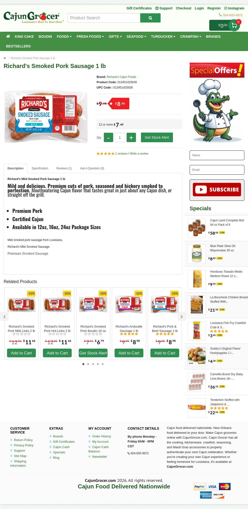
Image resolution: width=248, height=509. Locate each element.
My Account (98, 441)
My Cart (234, 25)
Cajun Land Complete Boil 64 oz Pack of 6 (227, 222)
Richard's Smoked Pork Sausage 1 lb (33, 58)
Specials (57, 452)
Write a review (139, 153)
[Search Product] (150, 17)
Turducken (163, 36)
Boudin (45, 36)
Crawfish (190, 36)
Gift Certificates (139, 8)
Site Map (18, 456)
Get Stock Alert (157, 137)
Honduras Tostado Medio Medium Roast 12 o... (226, 274)
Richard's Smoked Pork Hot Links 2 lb (57, 329)
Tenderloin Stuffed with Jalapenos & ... (225, 402)
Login (199, 8)
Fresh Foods (90, 36)
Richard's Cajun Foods (121, 77)
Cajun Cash (59, 447)
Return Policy (21, 440)
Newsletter (97, 456)
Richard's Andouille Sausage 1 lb (129, 329)
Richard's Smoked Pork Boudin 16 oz (93, 329)
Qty (99, 137)
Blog (54, 457)
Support (17, 450)
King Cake (24, 36)
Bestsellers (18, 46)
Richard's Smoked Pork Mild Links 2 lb (21, 329)
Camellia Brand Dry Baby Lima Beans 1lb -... (226, 376)
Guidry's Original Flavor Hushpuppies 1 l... (225, 351)
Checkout (183, 8)
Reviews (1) (64, 168)
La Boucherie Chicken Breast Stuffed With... (229, 299)
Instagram (234, 8)
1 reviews (121, 153)
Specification (40, 168)
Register (214, 8)
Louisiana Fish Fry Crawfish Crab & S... (228, 325)
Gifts (115, 36)
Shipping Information (18, 463)
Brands (213, 36)
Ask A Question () (92, 168)
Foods (64, 36)
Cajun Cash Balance (98, 449)
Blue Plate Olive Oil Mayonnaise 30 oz (222, 248)
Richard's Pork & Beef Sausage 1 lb (165, 329)
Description (15, 168)
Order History (99, 436)
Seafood (136, 36)
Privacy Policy (22, 445)
